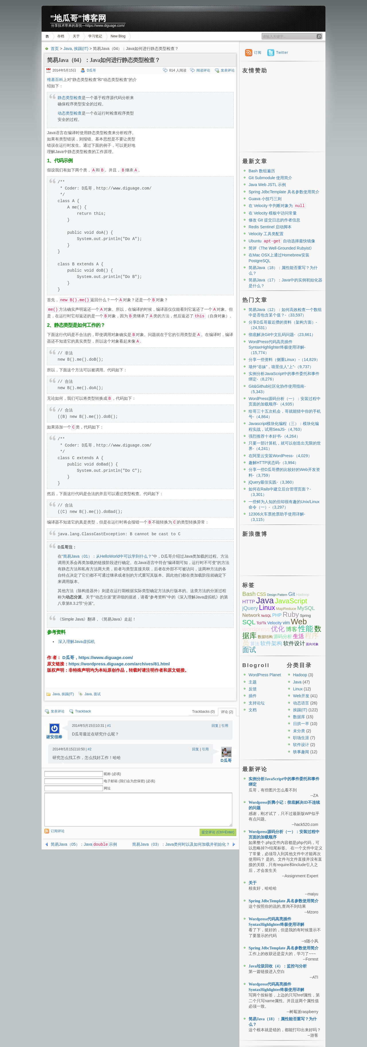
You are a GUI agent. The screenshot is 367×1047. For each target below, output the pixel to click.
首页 (48, 36)
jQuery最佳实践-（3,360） (272, 482)
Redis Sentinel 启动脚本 (270, 227)
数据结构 (265, 637)
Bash (249, 593)
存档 (60, 36)
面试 (97, 694)
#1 (109, 726)
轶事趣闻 (301, 751)
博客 (291, 629)
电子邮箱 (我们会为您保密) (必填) (129, 781)
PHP (277, 615)
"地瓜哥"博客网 (78, 18)
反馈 (253, 689)
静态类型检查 (70, 97)
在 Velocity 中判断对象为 (277, 205)
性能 (305, 629)
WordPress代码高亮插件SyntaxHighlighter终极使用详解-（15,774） (277, 347)
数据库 (299, 716)
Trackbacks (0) (203, 712)
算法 (254, 643)
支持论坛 (257, 703)
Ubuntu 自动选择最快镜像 (282, 241)
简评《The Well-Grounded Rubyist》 (281, 248)
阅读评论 (203, 70)
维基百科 (55, 79)
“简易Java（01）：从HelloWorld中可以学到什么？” (107, 556)
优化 (278, 629)
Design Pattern (277, 594)
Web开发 (301, 696)
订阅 (257, 53)
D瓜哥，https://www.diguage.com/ (97, 657)
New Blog (118, 36)
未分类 (299, 731)
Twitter (282, 53)
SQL (248, 622)
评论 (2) (227, 712)
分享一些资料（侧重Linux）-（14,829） (284, 359)
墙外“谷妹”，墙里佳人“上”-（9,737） (281, 366)
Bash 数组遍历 (262, 171)
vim (286, 622)
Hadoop (302, 594)
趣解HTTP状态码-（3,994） (273, 462)
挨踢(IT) (81, 48)
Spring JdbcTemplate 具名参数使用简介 (284, 192)
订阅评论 (58, 831)
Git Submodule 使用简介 (270, 177)
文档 (253, 710)
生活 (298, 636)
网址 (107, 788)
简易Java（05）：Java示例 (84, 844)
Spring (305, 615)
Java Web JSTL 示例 (267, 184)
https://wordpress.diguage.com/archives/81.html (119, 663)
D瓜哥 (91, 70)
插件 (253, 696)
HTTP (248, 601)
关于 (76, 36)
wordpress (256, 629)
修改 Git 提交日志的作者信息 (274, 220)
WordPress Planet (265, 675)
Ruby (291, 614)
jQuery (250, 608)
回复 (215, 726)
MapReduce (286, 608)
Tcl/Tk (261, 623)
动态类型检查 (70, 113)
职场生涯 (301, 737)
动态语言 (301, 703)
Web (299, 621)
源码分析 (283, 636)
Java (67, 48)
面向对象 (312, 644)
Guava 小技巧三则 (265, 198)
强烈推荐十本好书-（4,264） (274, 436)
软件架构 (271, 643)
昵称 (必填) (112, 774)
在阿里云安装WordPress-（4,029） (280, 455)
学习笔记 (95, 36)
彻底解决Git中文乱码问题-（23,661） (282, 334)
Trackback (83, 711)
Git (291, 594)
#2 (89, 749)
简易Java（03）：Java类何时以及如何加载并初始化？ (181, 844)
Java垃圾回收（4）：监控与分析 (278, 966)
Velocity (274, 623)
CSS (261, 594)
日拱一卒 (301, 723)
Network (251, 615)
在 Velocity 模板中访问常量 (273, 213)
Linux (267, 607)
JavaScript (291, 601)
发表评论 (228, 70)
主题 (253, 682)
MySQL (306, 608)
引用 (224, 726)
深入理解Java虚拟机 (76, 641)
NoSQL (266, 615)
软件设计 (294, 643)
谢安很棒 (54, 737)
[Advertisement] (185, 116)
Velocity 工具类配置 (266, 233)
